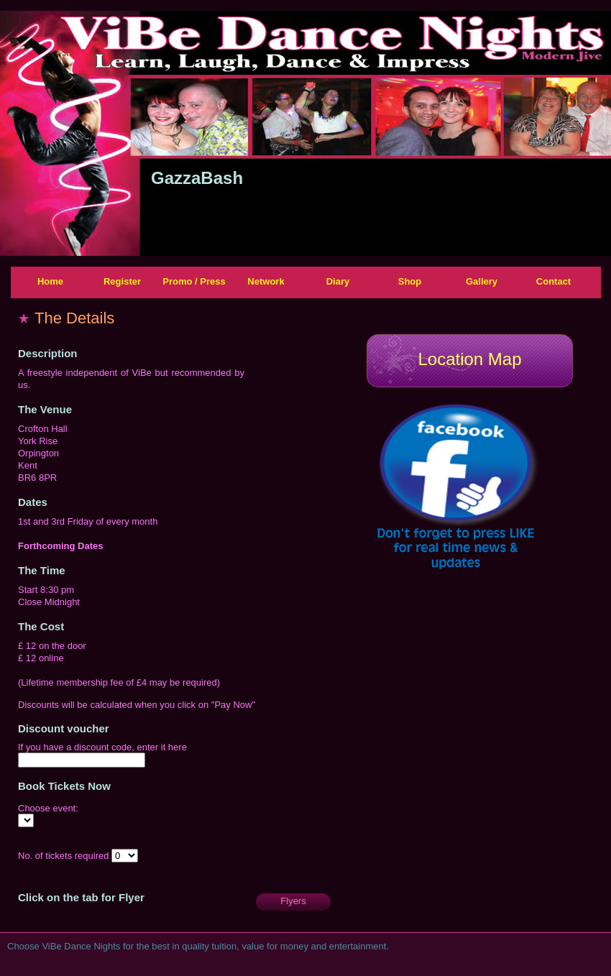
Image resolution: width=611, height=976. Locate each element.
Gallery (481, 281)
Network (265, 281)
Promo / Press (193, 281)
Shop (410, 281)
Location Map (469, 359)
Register (122, 281)
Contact (553, 281)
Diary (338, 281)
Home (50, 281)
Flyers (293, 901)
